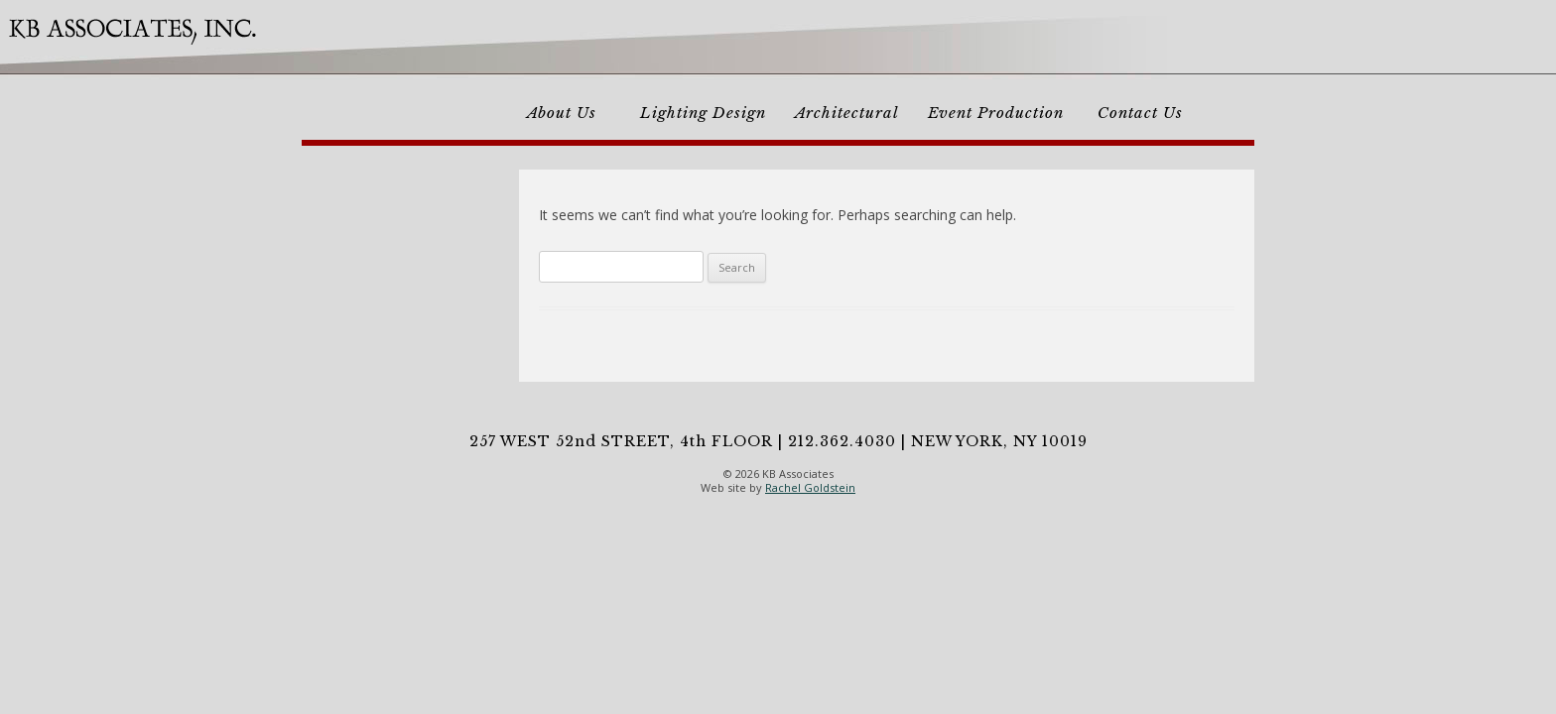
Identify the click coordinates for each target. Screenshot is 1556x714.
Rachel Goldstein (810, 487)
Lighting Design (703, 112)
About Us (561, 112)
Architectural (847, 112)
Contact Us (1140, 112)
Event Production (996, 112)
